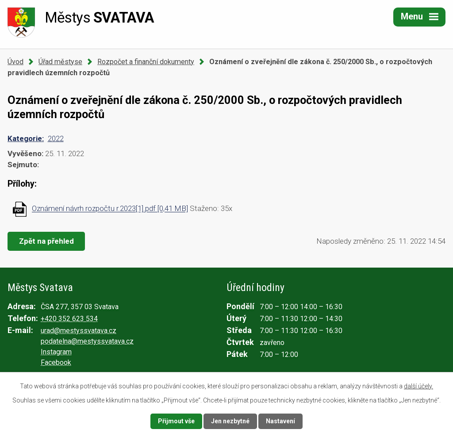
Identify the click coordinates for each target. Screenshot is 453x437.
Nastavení (280, 421)
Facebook (56, 362)
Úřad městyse (60, 62)
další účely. (418, 386)
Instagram (56, 352)
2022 (56, 138)
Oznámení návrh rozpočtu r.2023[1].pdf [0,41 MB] (110, 208)
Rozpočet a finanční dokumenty (145, 62)
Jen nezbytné (230, 421)
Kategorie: (26, 138)
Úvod (15, 62)
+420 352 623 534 (69, 318)
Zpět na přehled (46, 241)
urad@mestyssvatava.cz (78, 330)
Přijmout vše (176, 421)
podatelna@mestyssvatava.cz (87, 341)
